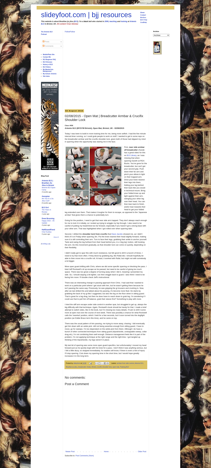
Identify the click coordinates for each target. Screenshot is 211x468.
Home (142, 12)
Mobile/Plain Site (49, 54)
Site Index (46, 76)
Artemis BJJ (139, 363)
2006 (107, 21)
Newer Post (70, 452)
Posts (46, 42)
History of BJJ (48, 64)
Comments (48, 46)
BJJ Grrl (45, 207)
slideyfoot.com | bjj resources (86, 15)
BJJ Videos (47, 67)
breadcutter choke (84, 367)
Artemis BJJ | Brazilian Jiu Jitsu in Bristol (48, 183)
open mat (116, 367)
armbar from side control (125, 363)
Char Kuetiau (47, 232)
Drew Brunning (48, 218)
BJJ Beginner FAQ (49, 59)
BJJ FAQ (143, 20)
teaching (113, 21)
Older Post (142, 452)
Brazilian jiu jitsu (71, 367)
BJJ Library (131, 155)
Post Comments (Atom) (84, 456)
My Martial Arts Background (48, 70)
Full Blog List (45, 244)
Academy (143, 22)
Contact (143, 15)
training (124, 21)
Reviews (143, 17)
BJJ (76, 21)
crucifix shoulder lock (104, 367)
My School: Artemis (50, 74)
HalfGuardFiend (48, 230)
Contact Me (47, 57)
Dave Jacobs (117, 234)
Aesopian (46, 196)
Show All (56, 237)
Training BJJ (124, 367)
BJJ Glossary (47, 62)
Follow (67, 32)
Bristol (94, 367)
